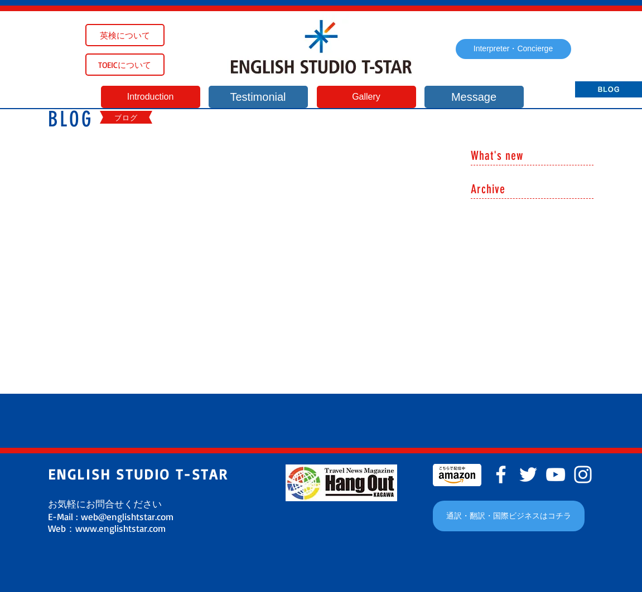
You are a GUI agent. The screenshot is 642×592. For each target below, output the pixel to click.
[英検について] (125, 35)
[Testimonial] (258, 97)
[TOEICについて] (125, 64)
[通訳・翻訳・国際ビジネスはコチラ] (509, 516)
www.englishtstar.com (120, 528)
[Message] (474, 97)
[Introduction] (150, 97)
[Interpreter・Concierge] (513, 49)
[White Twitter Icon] (528, 474)
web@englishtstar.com (127, 516)
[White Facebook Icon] (501, 474)
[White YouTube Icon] (555, 474)
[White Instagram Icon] (583, 474)
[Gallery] (366, 97)
